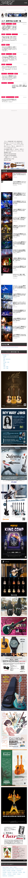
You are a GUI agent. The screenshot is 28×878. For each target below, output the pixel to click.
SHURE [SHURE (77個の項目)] (12, 868)
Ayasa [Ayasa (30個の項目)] (11, 846)
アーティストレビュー (10, 90)
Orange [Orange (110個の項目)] (4, 867)
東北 (4, 337)
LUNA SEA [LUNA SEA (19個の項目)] (14, 851)
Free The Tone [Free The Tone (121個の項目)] (13, 865)
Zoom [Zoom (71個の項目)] (21, 868)
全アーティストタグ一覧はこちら (18, 857)
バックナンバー (10, 82)
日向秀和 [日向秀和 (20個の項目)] (4, 851)
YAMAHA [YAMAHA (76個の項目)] (17, 868)
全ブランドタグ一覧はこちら (19, 874)
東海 (4, 343)
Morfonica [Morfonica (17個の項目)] (5, 855)
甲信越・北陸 (6, 341)
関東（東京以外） (7, 338)
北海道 (4, 335)
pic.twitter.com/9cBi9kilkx (10, 149)
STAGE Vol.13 (4, 73)
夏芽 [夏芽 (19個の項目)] (24, 851)
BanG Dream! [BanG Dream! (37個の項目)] (6, 846)
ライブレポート (9, 23)
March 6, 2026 (7, 154)
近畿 (4, 344)
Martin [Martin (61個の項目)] (20, 870)
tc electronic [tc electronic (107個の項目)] (9, 867)
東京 (4, 340)
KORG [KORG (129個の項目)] (7, 865)
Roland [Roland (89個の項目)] (23, 867)
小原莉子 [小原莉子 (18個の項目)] (14, 853)
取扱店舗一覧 (5, 334)
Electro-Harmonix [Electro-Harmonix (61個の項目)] (6, 872)
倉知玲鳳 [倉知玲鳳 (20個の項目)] (13, 850)
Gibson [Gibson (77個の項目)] (7, 868)
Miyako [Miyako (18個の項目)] (19, 853)
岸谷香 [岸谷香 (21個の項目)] (4, 850)
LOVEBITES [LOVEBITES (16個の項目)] (11, 855)
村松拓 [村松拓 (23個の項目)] (15, 846)
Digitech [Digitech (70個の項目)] (4, 870)
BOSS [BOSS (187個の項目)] (4, 865)
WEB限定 (3, 23)
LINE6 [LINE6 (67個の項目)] (8, 870)
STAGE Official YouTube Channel (10, 326)
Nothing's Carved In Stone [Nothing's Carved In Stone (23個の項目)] (8, 848)
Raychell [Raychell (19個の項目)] (9, 851)
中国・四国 (5, 346)
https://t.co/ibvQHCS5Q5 (10, 147)
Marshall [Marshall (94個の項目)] (15, 867)
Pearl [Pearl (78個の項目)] (4, 868)
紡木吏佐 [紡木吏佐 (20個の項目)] (8, 850)
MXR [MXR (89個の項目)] (19, 867)
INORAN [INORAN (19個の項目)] (9, 853)
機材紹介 (14, 23)
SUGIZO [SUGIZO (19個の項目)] (20, 851)
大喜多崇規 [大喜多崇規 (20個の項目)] (18, 850)
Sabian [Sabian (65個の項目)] (16, 870)
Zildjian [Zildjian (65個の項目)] (12, 870)
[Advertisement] (14, 119)
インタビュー (8, 34)
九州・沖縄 (5, 347)
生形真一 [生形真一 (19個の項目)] (4, 853)
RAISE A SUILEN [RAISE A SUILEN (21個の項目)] (19, 848)
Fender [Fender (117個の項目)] (19, 865)
